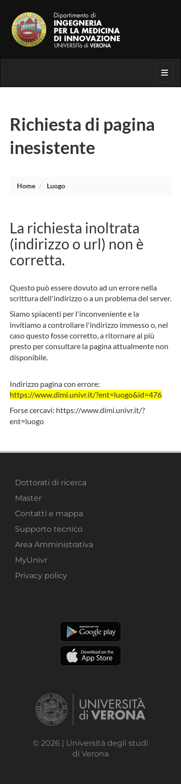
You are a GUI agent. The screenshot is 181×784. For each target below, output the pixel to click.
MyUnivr (31, 560)
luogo (56, 186)
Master (28, 498)
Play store (90, 631)
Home (26, 186)
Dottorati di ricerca (50, 482)
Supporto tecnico (49, 529)
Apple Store (90, 655)
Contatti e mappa (49, 513)
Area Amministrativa (54, 544)
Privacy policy (41, 575)
